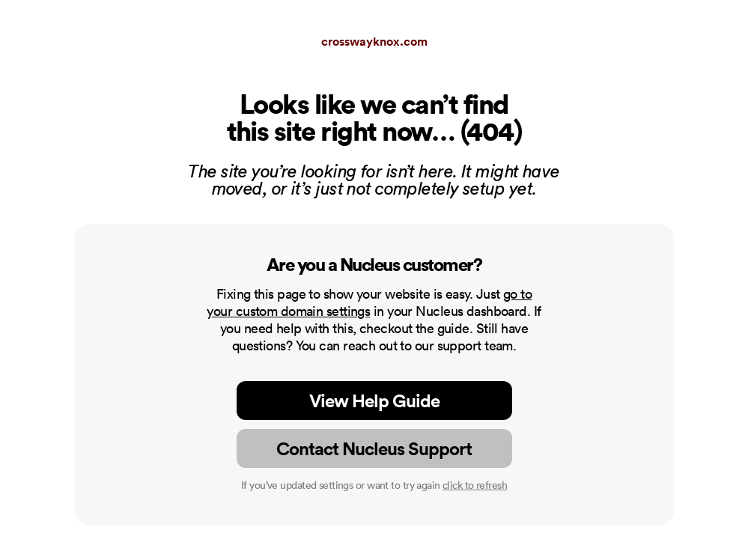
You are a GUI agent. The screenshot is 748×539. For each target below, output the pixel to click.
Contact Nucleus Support (374, 448)
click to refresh (475, 485)
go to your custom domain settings (369, 302)
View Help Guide (374, 400)
